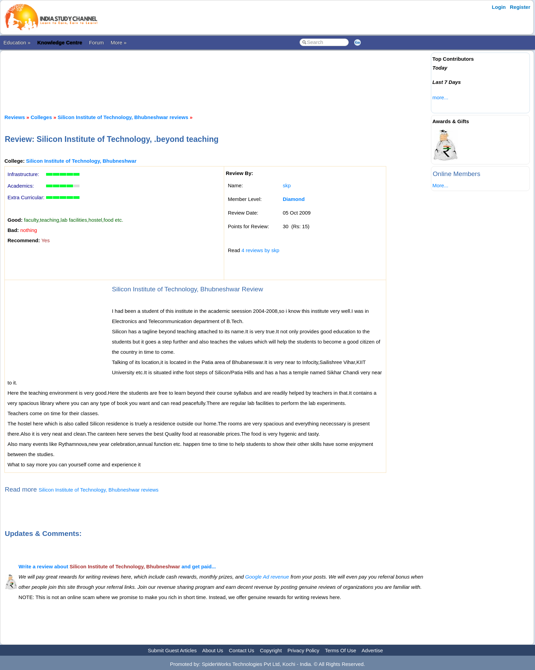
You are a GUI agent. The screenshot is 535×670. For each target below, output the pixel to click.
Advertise (372, 650)
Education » (16, 42)
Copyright (271, 650)
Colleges (41, 117)
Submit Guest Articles (172, 650)
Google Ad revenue (267, 577)
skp (287, 185)
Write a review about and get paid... (117, 566)
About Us (212, 650)
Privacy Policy (303, 650)
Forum (96, 42)
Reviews (14, 117)
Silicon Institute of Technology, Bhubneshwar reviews (123, 117)
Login (499, 7)
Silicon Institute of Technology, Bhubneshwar (81, 161)
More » (119, 42)
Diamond (294, 199)
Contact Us (241, 650)
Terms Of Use (340, 650)
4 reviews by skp (260, 250)
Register (520, 7)
